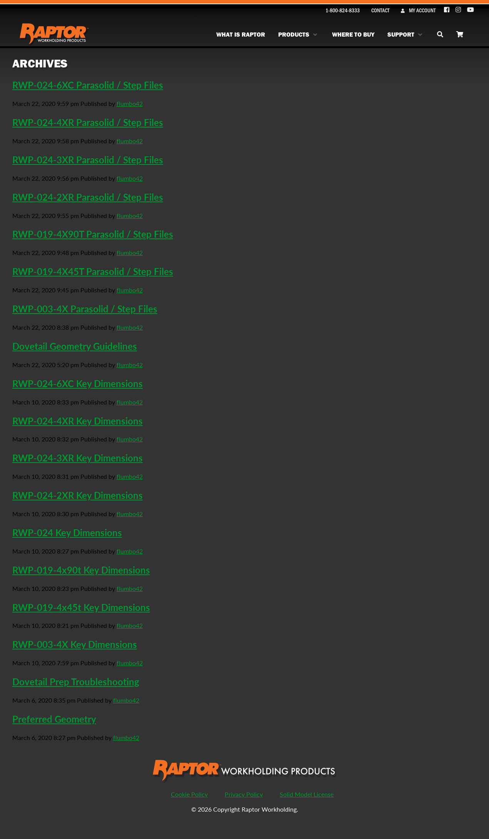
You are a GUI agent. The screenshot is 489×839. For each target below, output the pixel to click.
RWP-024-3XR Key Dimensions (77, 457)
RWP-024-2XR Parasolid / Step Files (87, 196)
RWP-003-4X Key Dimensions (74, 644)
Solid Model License (307, 794)
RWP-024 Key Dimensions (67, 532)
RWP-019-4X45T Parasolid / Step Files (92, 271)
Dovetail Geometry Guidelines (74, 345)
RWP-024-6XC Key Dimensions (77, 383)
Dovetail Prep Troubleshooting (75, 681)
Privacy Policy (244, 794)
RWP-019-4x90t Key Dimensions (81, 569)
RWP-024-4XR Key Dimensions (77, 420)
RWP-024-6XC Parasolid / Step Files (87, 84)
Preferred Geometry (54, 718)
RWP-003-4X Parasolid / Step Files (84, 308)
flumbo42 (130, 103)
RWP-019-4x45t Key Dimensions (81, 607)
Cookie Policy (189, 794)
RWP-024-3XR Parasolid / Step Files (87, 159)
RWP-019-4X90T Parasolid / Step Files (92, 233)
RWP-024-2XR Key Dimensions (77, 495)
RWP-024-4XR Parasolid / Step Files (87, 122)
